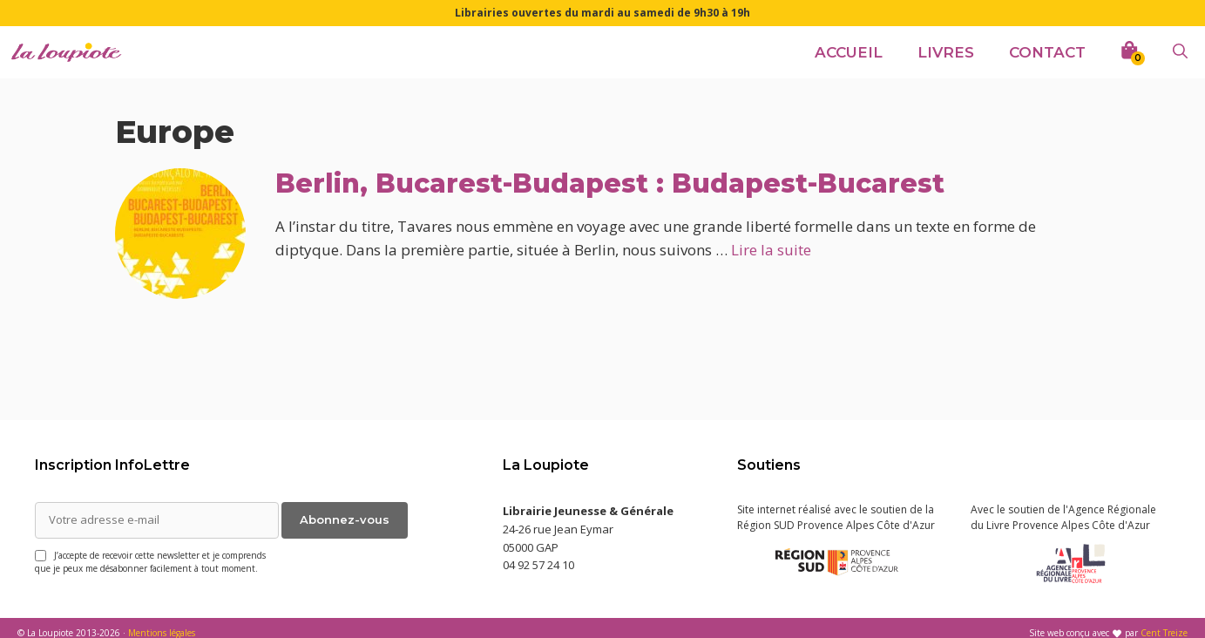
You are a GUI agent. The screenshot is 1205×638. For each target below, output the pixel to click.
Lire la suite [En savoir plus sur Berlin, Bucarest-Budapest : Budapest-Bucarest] (771, 250)
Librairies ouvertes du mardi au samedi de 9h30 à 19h (602, 12)
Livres (945, 52)
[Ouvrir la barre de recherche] (1180, 52)
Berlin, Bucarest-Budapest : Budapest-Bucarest (609, 183)
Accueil (849, 52)
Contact (1047, 52)
